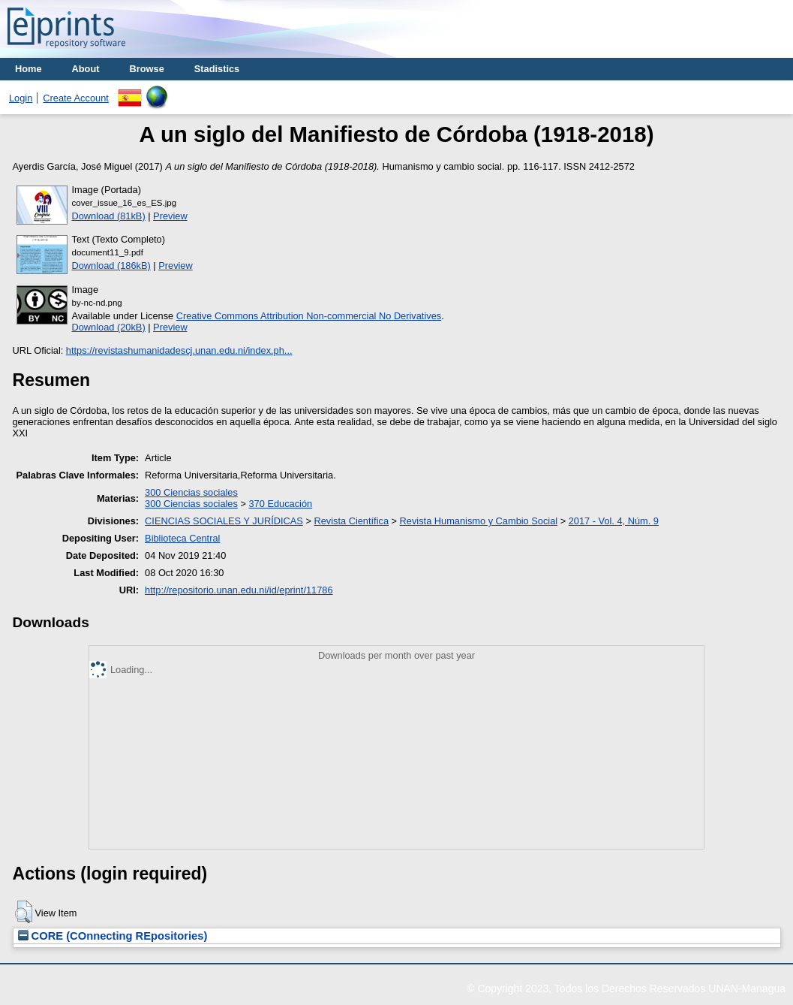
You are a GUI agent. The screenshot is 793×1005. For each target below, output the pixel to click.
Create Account (76, 98)
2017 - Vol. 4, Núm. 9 (614, 521)
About (86, 68)
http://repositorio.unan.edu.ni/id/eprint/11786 (238, 590)
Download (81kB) (109, 216)
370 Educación (280, 503)
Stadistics (216, 68)
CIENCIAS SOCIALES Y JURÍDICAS (224, 521)
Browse (147, 68)
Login (20, 98)
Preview (170, 216)
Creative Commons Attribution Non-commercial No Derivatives (308, 315)
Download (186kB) (111, 265)
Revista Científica (351, 521)
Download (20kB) (109, 327)
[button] (23, 912)
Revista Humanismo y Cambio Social (479, 521)
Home (28, 68)
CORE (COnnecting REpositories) (113, 936)
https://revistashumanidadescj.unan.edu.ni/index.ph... (179, 350)
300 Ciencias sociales (191, 492)
